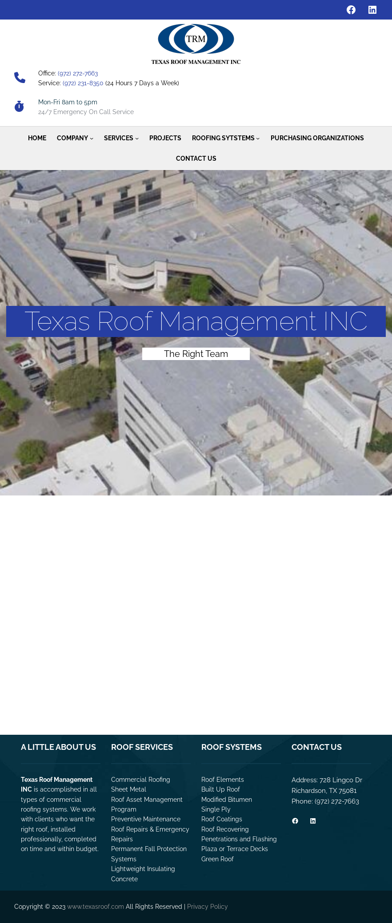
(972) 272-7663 (78, 73)
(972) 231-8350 (83, 83)
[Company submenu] (91, 138)
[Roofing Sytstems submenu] (258, 138)
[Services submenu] (137, 138)
